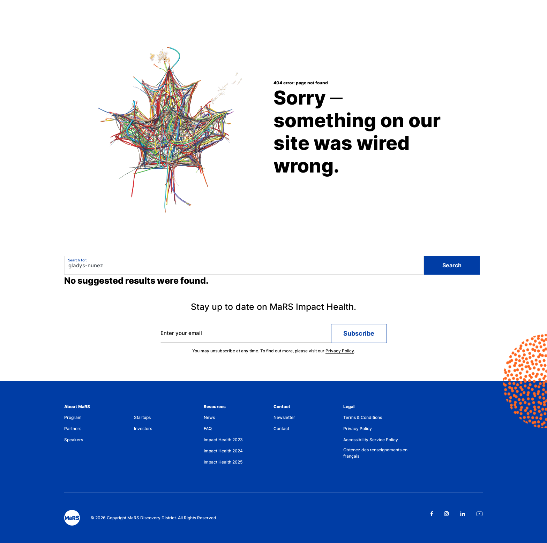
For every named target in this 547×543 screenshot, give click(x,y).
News (209, 417)
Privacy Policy (339, 353)
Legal (348, 406)
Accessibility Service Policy (370, 439)
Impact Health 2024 (223, 450)
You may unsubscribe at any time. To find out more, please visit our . (273, 353)
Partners (72, 428)
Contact (282, 406)
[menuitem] (99, 419)
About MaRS (77, 406)
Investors (143, 428)
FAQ (208, 428)
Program (73, 417)
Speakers (73, 439)
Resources (215, 406)
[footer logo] (72, 518)
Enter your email (181, 335)
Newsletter (284, 417)
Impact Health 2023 (223, 439)
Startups (142, 417)
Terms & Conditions (362, 417)
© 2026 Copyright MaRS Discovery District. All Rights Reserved (153, 517)
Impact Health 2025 (223, 462)
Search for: (77, 260)
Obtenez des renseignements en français (375, 453)
